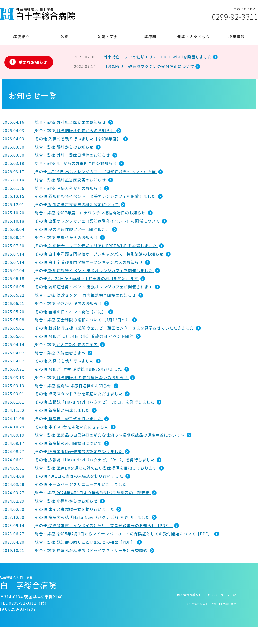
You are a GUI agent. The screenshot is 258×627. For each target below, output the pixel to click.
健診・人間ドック (193, 36)
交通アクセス (244, 9)
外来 (64, 36)
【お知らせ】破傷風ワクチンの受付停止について (149, 66)
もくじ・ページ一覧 (222, 595)
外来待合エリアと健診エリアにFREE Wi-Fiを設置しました (158, 57)
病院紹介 (21, 36)
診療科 (150, 36)
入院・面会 (107, 36)
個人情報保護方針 (189, 595)
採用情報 (236, 36)
